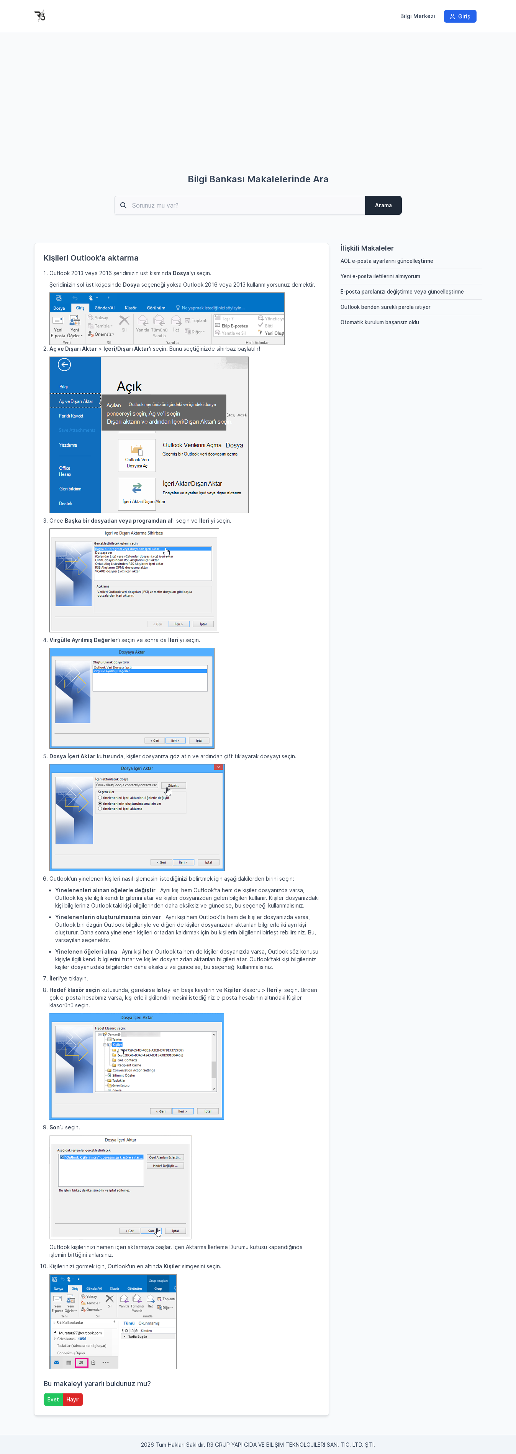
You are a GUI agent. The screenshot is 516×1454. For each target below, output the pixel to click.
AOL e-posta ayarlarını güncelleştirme (387, 261)
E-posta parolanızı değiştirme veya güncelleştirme (402, 292)
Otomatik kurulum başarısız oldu (380, 322)
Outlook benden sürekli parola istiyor (386, 307)
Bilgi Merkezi (417, 16)
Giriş (460, 16)
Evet (53, 1399)
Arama (383, 205)
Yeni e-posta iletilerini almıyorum (380, 276)
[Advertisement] (258, 109)
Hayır (73, 1399)
